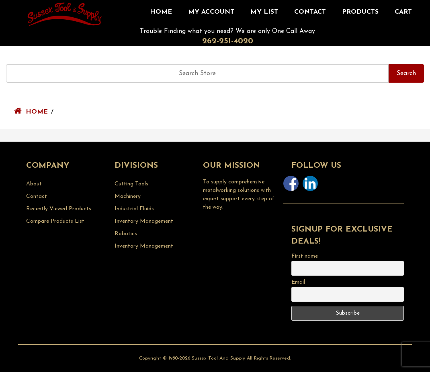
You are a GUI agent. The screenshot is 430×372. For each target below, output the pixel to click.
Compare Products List (55, 221)
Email (298, 282)
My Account (211, 12)
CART (403, 12)
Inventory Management (144, 221)
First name (304, 256)
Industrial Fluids (134, 209)
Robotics (126, 234)
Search (406, 73)
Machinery (128, 196)
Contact (310, 12)
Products (360, 12)
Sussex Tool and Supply (218, 358)
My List (264, 12)
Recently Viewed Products (58, 209)
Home (161, 12)
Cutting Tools (131, 184)
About (34, 184)
